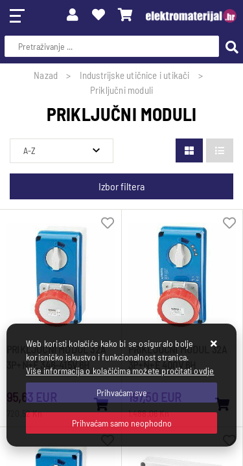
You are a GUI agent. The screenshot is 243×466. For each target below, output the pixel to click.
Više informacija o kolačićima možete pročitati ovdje (120, 370)
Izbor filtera (121, 186)
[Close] (121, 393)
